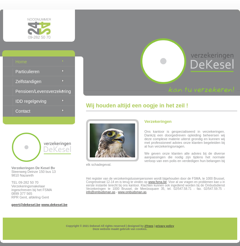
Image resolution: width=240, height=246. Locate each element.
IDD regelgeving (30, 101)
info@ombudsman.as (100, 192)
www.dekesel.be (54, 204)
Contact (22, 111)
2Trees (148, 225)
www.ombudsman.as (132, 192)
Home (21, 61)
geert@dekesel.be (25, 204)
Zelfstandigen (28, 81)
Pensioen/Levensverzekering (43, 91)
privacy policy (164, 225)
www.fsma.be (157, 182)
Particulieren (27, 71)
